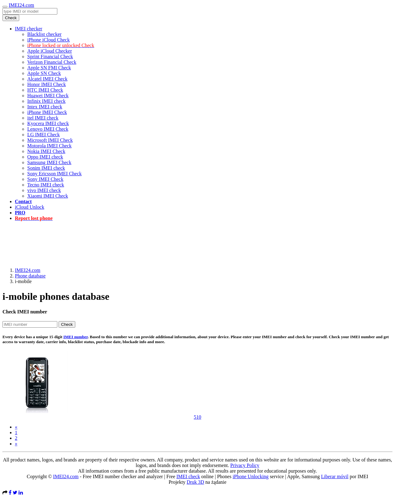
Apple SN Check (44, 73)
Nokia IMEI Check (46, 151)
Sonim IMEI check (46, 168)
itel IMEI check (42, 117)
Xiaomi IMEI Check (47, 196)
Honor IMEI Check (46, 84)
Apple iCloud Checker (49, 51)
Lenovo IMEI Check (47, 129)
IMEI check (188, 476)
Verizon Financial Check (51, 62)
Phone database (30, 275)
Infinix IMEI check (46, 101)
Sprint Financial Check (50, 56)
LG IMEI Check (43, 134)
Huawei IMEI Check (47, 95)
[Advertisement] (197, 240)
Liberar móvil (334, 476)
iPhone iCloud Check (48, 39)
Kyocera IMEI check (48, 123)
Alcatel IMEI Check (47, 78)
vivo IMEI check (44, 190)
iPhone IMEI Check (47, 112)
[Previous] (16, 427)
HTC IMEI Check (45, 90)
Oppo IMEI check (45, 156)
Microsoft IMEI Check (50, 140)
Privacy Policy (244, 465)
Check (11, 17)
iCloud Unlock (29, 207)
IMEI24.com (21, 5)
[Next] (16, 443)
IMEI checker (28, 28)
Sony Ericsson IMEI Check (54, 173)
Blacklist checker (44, 34)
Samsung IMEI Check (49, 162)
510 (197, 417)
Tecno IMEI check (45, 184)
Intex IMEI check (44, 106)
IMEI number (75, 336)
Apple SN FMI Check (49, 67)
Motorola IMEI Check (49, 145)
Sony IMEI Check (45, 179)
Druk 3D (195, 482)
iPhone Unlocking (251, 476)
